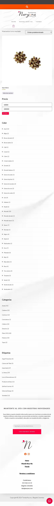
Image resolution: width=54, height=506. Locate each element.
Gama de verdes (9, 193)
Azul (6, 129)
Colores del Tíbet (7, 363)
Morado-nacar (9, 220)
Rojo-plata (8, 262)
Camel (6, 152)
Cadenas (6, 310)
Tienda (39, 21)
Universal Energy (7, 391)
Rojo (6, 257)
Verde (7, 280)
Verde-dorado (8, 285)
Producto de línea (8, 382)
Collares (5, 324)
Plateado (7, 252)
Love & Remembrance (9, 377)
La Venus (6, 372)
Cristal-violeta (9, 161)
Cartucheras (6, 319)
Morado (7, 211)
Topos (4, 342)
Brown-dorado (9, 138)
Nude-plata (8, 243)
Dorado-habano (9, 170)
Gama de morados (10, 184)
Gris (6, 197)
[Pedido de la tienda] (38, 32)
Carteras (6, 315)
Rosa (6, 266)
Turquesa (7, 275)
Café (6, 147)
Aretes (5, 306)
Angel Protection (7, 359)
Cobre (6, 156)
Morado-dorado (9, 216)
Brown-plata (8, 142)
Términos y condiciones (27, 474)
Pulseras (5, 338)
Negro (6, 234)
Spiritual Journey (7, 386)
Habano (7, 202)
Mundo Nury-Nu (26, 21)
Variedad (6, 395)
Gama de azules (9, 175)
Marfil (6, 207)
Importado (6, 368)
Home (13, 21)
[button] (27, 7)
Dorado (7, 165)
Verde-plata (8, 289)
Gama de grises (9, 179)
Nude (6, 239)
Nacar (6, 225)
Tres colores (8, 271)
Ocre (6, 248)
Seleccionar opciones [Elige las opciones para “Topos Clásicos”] (8, 93)
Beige (6, 133)
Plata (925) (6, 333)
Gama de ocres (9, 188)
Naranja (7, 230)
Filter (5, 113)
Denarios (5, 328)
